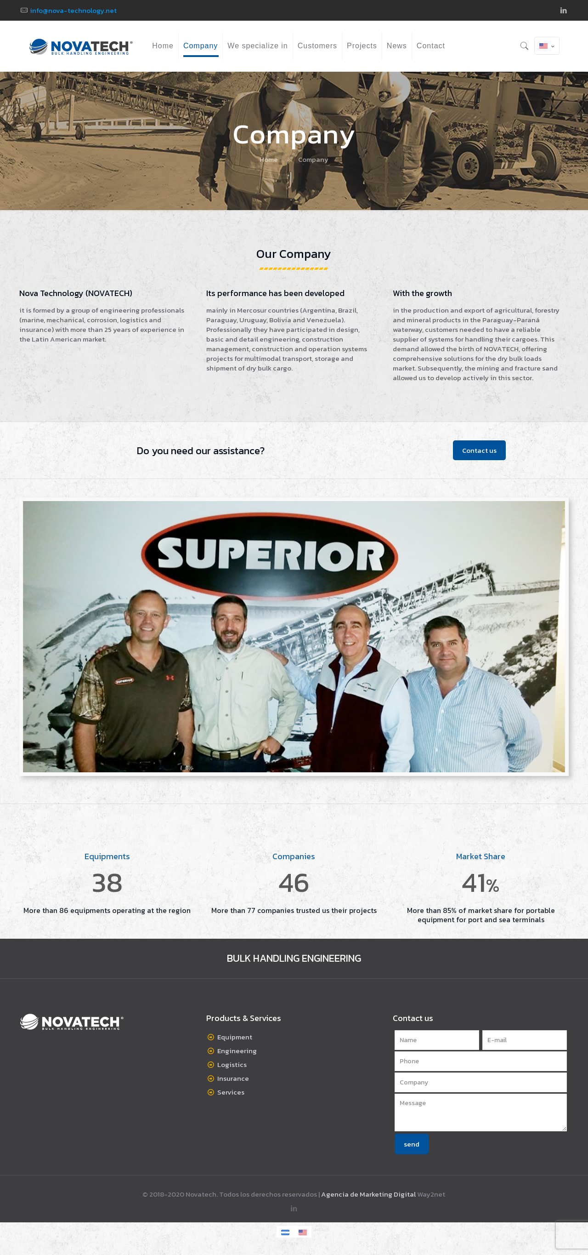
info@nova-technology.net (73, 10)
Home (269, 159)
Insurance (233, 1078)
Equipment (234, 1037)
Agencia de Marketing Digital (368, 1194)
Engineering (237, 1050)
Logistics (232, 1064)
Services (230, 1092)
